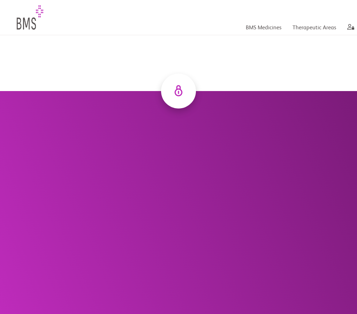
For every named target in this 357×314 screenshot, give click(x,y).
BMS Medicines (263, 28)
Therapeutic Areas (314, 28)
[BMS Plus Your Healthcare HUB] (39, 17)
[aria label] (349, 28)
